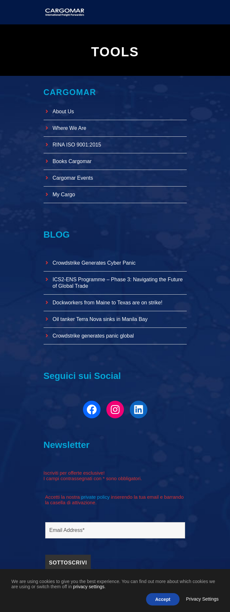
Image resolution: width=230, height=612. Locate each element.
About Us (63, 111)
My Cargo (64, 194)
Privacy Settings (202, 599)
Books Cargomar (72, 161)
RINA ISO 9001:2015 (77, 144)
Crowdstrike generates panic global (93, 336)
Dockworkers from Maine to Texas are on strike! (108, 302)
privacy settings (88, 586)
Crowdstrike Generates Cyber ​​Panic (94, 263)
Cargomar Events (73, 178)
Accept (162, 599)
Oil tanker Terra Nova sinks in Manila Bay (100, 319)
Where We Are (70, 128)
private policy (95, 497)
